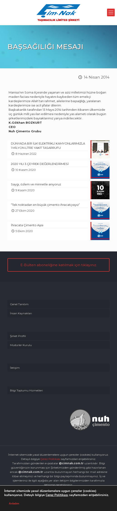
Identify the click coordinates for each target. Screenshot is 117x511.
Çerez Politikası (50, 459)
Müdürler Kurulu (21, 345)
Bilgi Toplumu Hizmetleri (26, 390)
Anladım (14, 503)
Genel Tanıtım (19, 304)
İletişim (15, 367)
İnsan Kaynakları (21, 313)
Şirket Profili (18, 336)
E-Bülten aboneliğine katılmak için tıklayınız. (58, 265)
